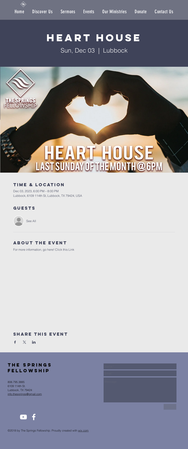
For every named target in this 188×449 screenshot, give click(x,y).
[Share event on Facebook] (15, 342)
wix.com (83, 430)
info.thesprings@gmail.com (25, 394)
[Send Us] (170, 407)
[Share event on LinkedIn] (34, 342)
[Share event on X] (24, 342)
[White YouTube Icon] (23, 417)
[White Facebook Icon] (34, 417)
